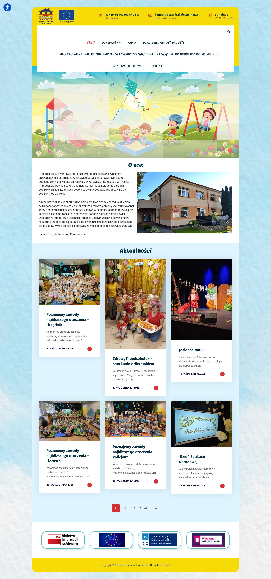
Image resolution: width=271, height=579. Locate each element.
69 (146, 508)
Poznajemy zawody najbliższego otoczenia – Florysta (67, 455)
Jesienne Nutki (191, 350)
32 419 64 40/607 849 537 (122, 14)
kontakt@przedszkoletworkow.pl (177, 14)
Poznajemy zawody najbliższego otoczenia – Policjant (134, 451)
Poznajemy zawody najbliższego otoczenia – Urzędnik (67, 319)
